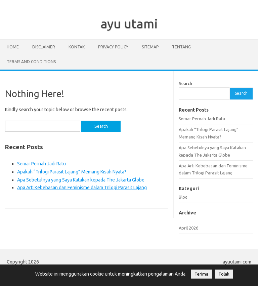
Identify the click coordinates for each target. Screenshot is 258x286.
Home (13, 47)
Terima (201, 274)
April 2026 (188, 228)
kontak (77, 47)
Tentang (181, 47)
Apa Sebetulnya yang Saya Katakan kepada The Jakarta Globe (80, 179)
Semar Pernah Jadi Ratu (41, 163)
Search (185, 83)
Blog (183, 197)
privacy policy (113, 47)
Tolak (223, 274)
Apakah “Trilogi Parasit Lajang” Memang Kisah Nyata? (71, 171)
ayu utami (129, 23)
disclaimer (43, 47)
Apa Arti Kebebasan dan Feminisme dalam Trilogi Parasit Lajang (82, 187)
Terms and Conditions (31, 61)
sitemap (150, 47)
